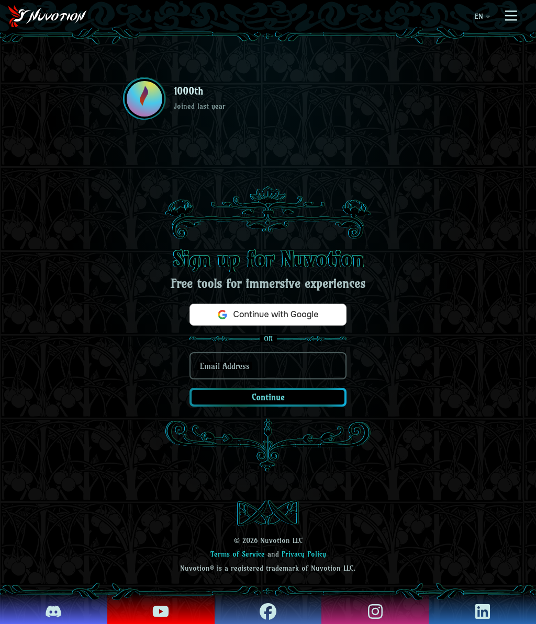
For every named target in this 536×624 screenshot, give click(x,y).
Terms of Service (237, 554)
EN (483, 16)
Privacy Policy (304, 554)
